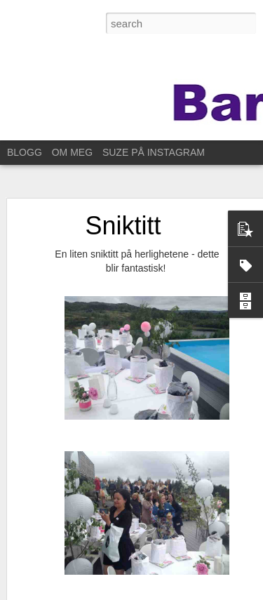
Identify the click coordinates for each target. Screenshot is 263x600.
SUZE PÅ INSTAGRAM (153, 152)
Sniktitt (123, 225)
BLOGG (24, 152)
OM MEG (72, 152)
